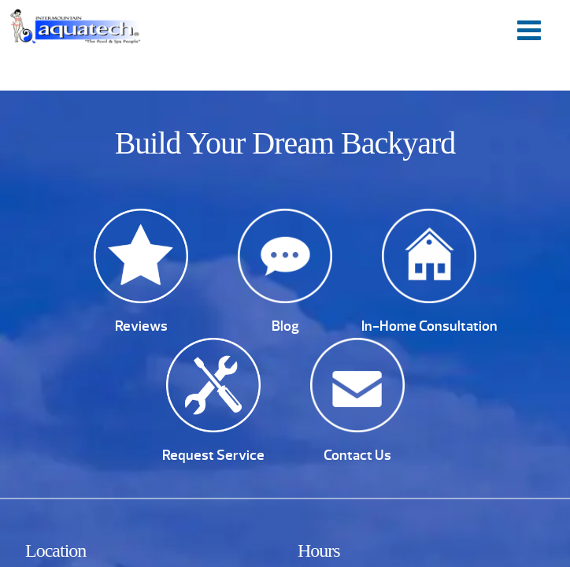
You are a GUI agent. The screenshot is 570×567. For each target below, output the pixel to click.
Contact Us (357, 455)
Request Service (213, 455)
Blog (285, 326)
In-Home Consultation (429, 326)
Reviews (141, 326)
